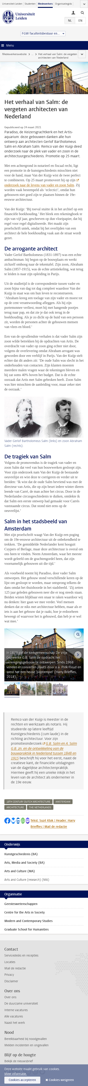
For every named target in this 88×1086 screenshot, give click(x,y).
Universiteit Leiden (12, 3)
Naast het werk (14, 1023)
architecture (15, 807)
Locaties (9, 962)
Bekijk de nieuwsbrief (18, 1061)
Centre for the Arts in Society (24, 912)
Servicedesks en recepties (21, 955)
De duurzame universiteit (21, 1003)
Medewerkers (45, 3)
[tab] (12, 689)
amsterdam (63, 801)
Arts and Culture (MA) (19, 871)
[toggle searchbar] (82, 12)
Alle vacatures (13, 1016)
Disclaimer (11, 981)
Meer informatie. (15, 1074)
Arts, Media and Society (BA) (24, 863)
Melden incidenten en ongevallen (26, 1045)
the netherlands (40, 807)
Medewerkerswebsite (14, 54)
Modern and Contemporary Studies (28, 921)
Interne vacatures (16, 1010)
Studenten (30, 3)
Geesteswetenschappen (20, 904)
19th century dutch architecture (28, 801)
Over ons (10, 997)
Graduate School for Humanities (26, 929)
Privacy (9, 975)
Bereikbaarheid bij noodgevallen (25, 1039)
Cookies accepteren (22, 1080)
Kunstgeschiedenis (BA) (21, 854)
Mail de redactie (15, 968)
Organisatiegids (63, 3)
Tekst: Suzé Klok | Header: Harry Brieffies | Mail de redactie (52, 823)
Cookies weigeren (61, 1080)
